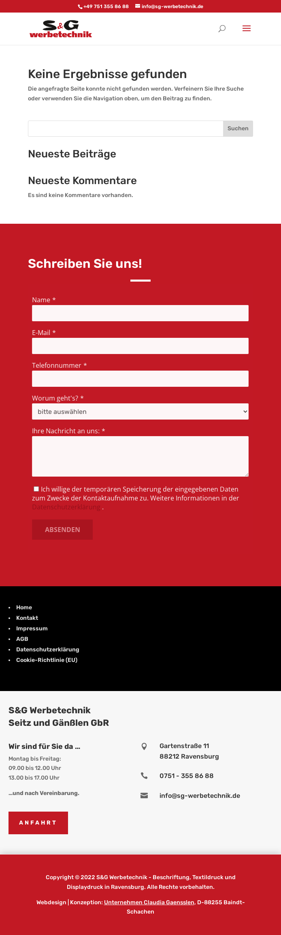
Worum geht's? (56, 398)
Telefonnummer (58, 365)
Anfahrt (38, 822)
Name (43, 300)
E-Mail (43, 333)
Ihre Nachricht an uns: (67, 430)
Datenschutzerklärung (67, 506)
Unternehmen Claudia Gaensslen (149, 902)
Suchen (238, 128)
